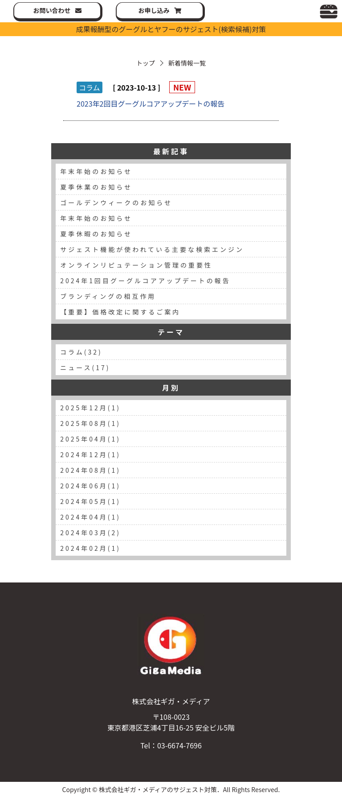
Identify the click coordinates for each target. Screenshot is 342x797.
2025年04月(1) (90, 438)
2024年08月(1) (90, 470)
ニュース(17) (85, 367)
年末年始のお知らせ (96, 171)
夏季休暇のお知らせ (96, 233)
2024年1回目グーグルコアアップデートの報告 (145, 280)
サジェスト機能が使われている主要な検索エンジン (152, 249)
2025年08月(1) (90, 423)
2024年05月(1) (90, 501)
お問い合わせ (52, 10)
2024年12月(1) (90, 454)
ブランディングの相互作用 (108, 296)
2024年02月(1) (90, 548)
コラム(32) (81, 351)
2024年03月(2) (90, 532)
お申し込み (154, 10)
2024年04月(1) (90, 516)
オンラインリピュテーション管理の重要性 (136, 264)
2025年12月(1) (90, 407)
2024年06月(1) (90, 485)
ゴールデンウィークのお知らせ (116, 202)
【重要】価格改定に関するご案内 (120, 311)
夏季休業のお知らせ (96, 186)
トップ (145, 62)
